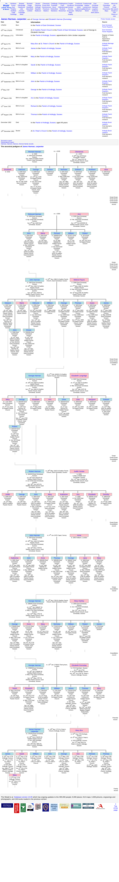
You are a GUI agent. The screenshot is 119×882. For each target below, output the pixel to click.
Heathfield (29, 7)
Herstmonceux (46, 7)
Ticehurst (95, 11)
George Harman (39, 19)
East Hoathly (13, 8)
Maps (106, 11)
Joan (78, 399)
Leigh (13, 12)
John (33, 81)
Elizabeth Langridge (79, 376)
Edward (78, 169)
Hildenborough (63, 7)
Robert (85, 233)
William (33, 73)
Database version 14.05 (23, 797)
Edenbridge (21, 5)
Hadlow (86, 5)
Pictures (106, 7)
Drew (64, 399)
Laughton (95, 9)
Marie (22, 303)
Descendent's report (7, 142)
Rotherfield (54, 9)
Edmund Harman (34, 214)
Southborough (79, 9)
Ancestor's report (6, 140)
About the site (114, 4)
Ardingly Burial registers (107, 123)
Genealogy (106, 5)
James (33, 48)
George (33, 90)
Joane (92, 303)
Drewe (28, 330)
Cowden (70, 3)
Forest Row (46, 5)
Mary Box (34, 44)
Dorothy (106, 494)
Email (114, 7)
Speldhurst (86, 9)
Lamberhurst (87, 7)
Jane (85, 558)
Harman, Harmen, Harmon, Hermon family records (17, 144)
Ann (32, 98)
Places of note (114, 15)
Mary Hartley (79, 601)
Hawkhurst (21, 7)
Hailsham (95, 7)
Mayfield (37, 9)
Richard (34, 106)
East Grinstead (95, 4)
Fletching (38, 5)
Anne (79, 535)
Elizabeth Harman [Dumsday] (60, 19)
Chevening (46, 3)
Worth (87, 11)
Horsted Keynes (70, 8)
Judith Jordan (79, 471)
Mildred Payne (79, 280)
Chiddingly (54, 3)
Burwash (29, 3)
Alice (106, 169)
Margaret (92, 399)
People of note (114, 11)
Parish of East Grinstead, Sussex (48, 25)
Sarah (33, 65)
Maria (43, 233)
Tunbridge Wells (21, 13)
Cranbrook (78, 3)
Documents (106, 9)
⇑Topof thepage (115, 807)
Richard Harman (34, 152)
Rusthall (62, 9)
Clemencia (79, 152)
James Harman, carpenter (13, 19)
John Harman (34, 280)
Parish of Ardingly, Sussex (46, 35)
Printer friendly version (108, 19)
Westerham (62, 11)
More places (95, 12)
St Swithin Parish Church (42, 30)
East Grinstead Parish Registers (107, 26)
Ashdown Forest (13, 4)
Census (106, 3)
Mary (33, 56)
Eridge (30, 5)
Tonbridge (13, 14)
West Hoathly (70, 13)
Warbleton (54, 11)
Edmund (21, 169)
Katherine (64, 494)
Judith (7, 494)
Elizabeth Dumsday (79, 665)
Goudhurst (70, 5)
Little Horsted (21, 10)
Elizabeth (7, 169)
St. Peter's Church (47, 44)
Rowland (92, 169)
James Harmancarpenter (34, 730)
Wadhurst (38, 11)
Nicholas (64, 169)
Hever (54, 7)
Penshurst (46, 9)
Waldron (46, 11)
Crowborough (87, 3)
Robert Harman (34, 471)
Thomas (34, 114)
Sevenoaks (70, 11)
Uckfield (29, 11)
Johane (50, 169)
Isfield (79, 7)
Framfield (54, 5)
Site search (114, 9)
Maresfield (29, 9)
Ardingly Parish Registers (107, 49)
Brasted (21, 3)
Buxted (38, 3)
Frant (62, 5)
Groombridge (79, 5)
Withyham (79, 11)
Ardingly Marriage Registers (108, 44)
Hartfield (13, 11)
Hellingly (38, 7)
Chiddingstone (63, 3)
